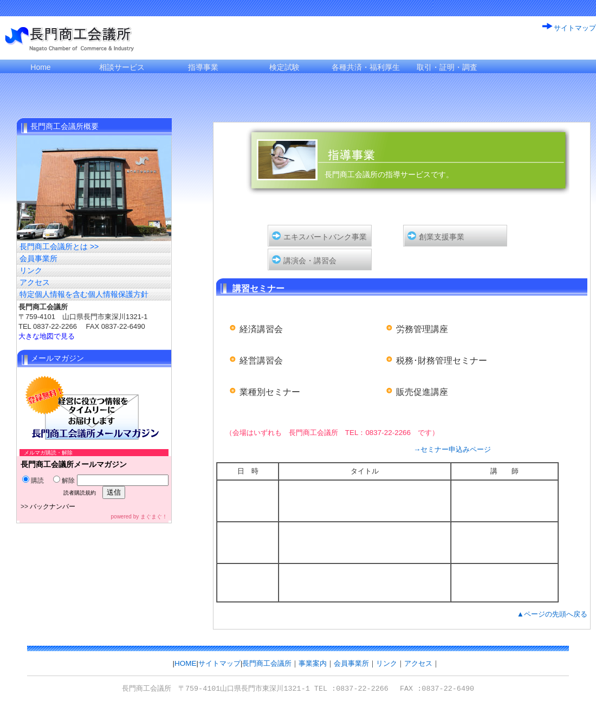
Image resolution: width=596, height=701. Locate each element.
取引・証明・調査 (447, 67)
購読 (33, 480)
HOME (185, 663)
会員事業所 (38, 258)
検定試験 (284, 67)
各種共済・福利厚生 (366, 67)
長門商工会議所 (266, 663)
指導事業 (203, 67)
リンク (31, 270)
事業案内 (313, 663)
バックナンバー (52, 506)
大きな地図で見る (46, 336)
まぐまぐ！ (153, 517)
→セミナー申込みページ (452, 449)
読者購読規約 (79, 493)
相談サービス (122, 67)
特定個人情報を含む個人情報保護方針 (84, 294)
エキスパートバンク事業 (325, 236)
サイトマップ (575, 28)
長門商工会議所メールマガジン (74, 464)
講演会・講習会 (309, 260)
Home (40, 67)
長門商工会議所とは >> (59, 246)
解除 (64, 480)
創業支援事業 (441, 236)
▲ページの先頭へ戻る (552, 614)
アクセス (35, 282)
